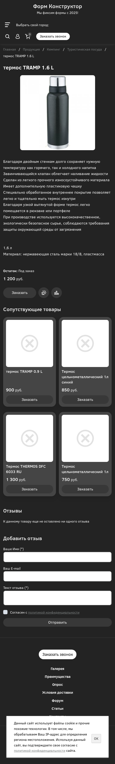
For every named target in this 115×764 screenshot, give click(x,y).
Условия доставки (57, 692)
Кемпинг (53, 49)
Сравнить (56, 292)
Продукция (31, 49)
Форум (57, 700)
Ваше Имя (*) (13, 549)
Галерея (57, 668)
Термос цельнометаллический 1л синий (85, 377)
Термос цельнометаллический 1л (85, 469)
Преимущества (57, 676)
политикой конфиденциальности (53, 612)
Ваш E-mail (12, 568)
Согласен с (44, 612)
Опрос (57, 684)
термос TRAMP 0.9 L (24, 371)
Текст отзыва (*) (15, 588)
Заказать (20, 292)
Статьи (57, 708)
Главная (9, 49)
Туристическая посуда (84, 49)
